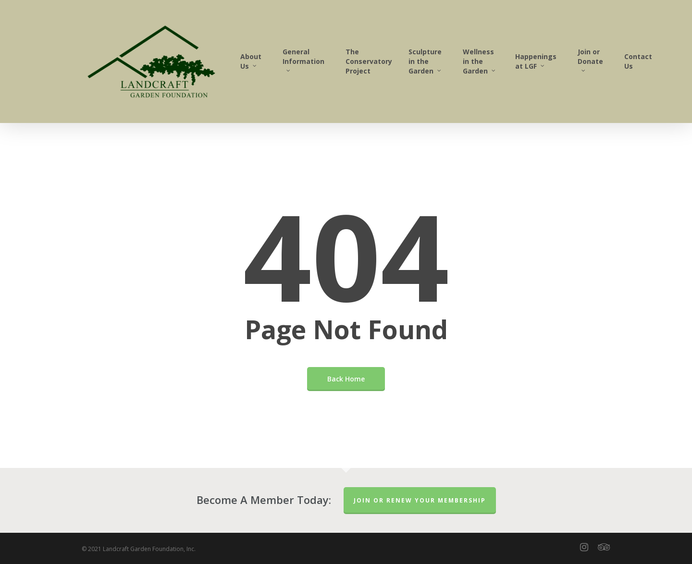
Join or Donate (590, 59)
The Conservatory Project (369, 61)
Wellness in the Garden (479, 61)
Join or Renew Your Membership (420, 500)
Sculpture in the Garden (425, 61)
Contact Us (638, 61)
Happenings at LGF (535, 61)
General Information (303, 59)
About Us (250, 61)
